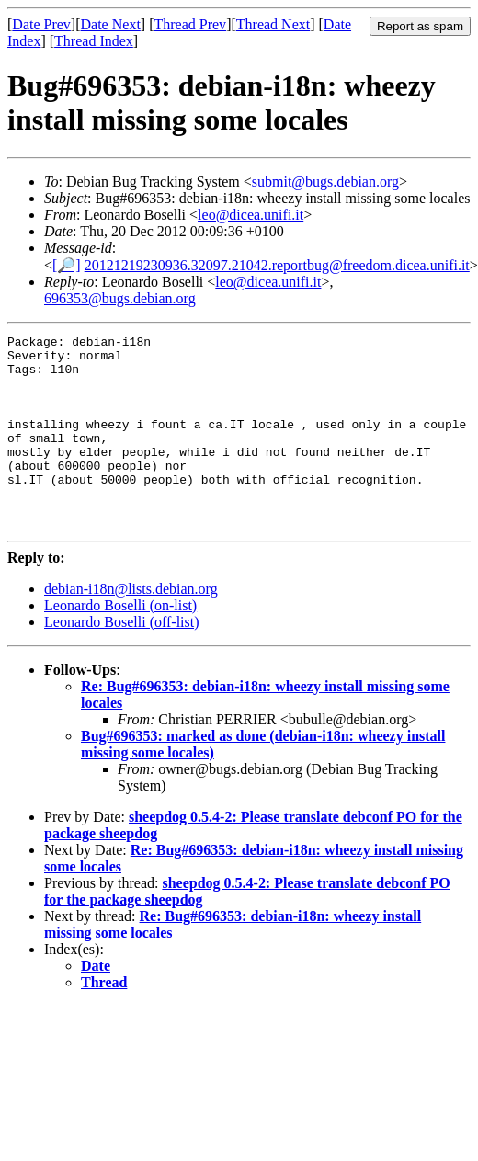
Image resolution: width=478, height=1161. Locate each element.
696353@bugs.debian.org (120, 298)
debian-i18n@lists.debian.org (131, 627)
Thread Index (93, 41)
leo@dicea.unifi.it (250, 214)
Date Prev (41, 24)
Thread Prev (190, 24)
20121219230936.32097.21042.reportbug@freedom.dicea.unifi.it (277, 265)
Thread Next (273, 24)
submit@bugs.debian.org (325, 181)
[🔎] (66, 265)
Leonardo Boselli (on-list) (120, 644)
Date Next (111, 24)
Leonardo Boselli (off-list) (121, 660)
